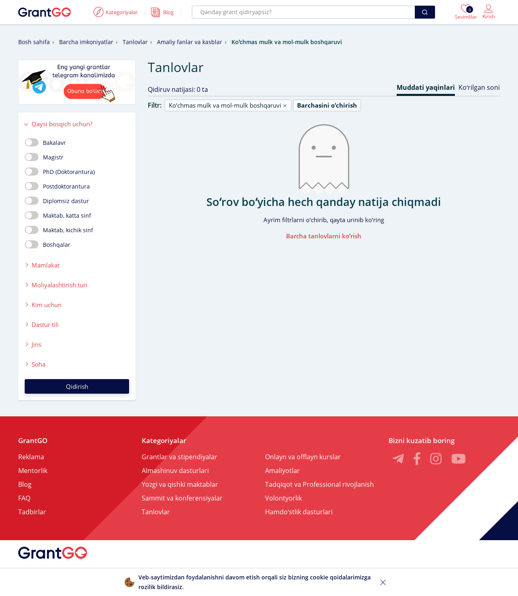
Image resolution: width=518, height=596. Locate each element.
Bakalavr (45, 142)
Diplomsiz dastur (57, 201)
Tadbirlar (32, 511)
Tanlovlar (135, 42)
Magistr (44, 157)
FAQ (24, 498)
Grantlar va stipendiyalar (179, 456)
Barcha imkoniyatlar (86, 42)
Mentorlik (32, 470)
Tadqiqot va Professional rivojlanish (319, 484)
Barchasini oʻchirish (327, 105)
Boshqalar (47, 244)
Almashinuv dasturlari (175, 470)
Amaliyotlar (282, 470)
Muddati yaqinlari (426, 87)
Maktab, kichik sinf (59, 230)
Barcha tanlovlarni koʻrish (323, 236)
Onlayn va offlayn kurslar (303, 456)
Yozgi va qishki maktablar (180, 484)
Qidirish (77, 386)
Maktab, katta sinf (58, 215)
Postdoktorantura (57, 186)
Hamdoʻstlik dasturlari (299, 511)
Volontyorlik (283, 498)
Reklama (31, 456)
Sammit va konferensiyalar (182, 498)
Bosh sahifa (34, 42)
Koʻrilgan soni (479, 87)
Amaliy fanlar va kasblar (189, 42)
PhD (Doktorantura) (60, 172)
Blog (25, 484)
